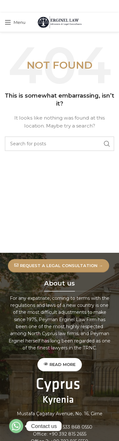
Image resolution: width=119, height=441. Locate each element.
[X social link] (51, 6)
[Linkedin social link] (67, 6)
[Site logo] (59, 22)
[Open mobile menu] (15, 22)
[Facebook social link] (43, 6)
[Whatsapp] (16, 426)
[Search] (59, 143)
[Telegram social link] (75, 6)
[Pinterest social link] (59, 6)
